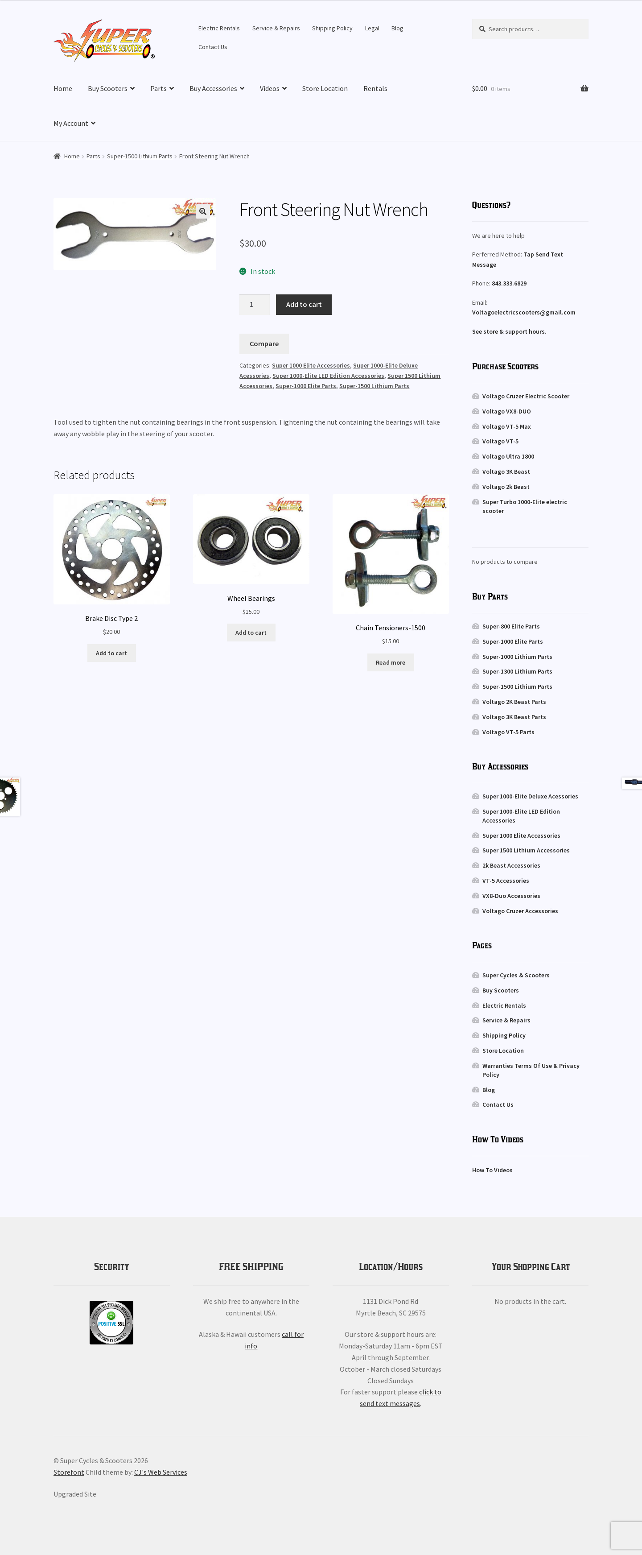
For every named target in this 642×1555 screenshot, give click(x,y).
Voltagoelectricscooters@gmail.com (524, 312)
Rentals (375, 88)
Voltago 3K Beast (506, 471)
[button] (203, 211)
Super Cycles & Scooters (516, 975)
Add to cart (304, 304)
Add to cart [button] (111, 653)
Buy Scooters (108, 88)
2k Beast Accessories (511, 865)
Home (63, 88)
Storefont (69, 1472)
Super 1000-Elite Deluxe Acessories (530, 796)
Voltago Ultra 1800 (508, 456)
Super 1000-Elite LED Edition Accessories (328, 376)
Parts (158, 88)
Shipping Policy (332, 28)
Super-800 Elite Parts (511, 626)
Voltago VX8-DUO (506, 411)
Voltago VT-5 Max (506, 426)
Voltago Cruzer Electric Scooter (525, 396)
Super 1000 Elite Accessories (311, 365)
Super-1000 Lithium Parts (517, 657)
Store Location (325, 88)
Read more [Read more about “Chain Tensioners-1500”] (390, 662)
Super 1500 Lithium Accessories (526, 850)
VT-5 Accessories (505, 881)
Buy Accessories (213, 88)
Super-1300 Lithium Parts (517, 671)
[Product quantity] (254, 304)
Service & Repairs (276, 28)
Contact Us (212, 47)
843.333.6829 (509, 283)
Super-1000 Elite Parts (306, 386)
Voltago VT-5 (500, 441)
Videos (270, 88)
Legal (372, 28)
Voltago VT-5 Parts (508, 732)
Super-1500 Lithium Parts (140, 156)
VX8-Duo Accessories (511, 896)
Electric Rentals (219, 28)
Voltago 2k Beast (506, 487)
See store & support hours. (509, 331)
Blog (397, 28)
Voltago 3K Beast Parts (514, 717)
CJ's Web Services (160, 1472)
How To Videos (492, 1170)
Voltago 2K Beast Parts (514, 702)
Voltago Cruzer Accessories (520, 911)
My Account (71, 123)
